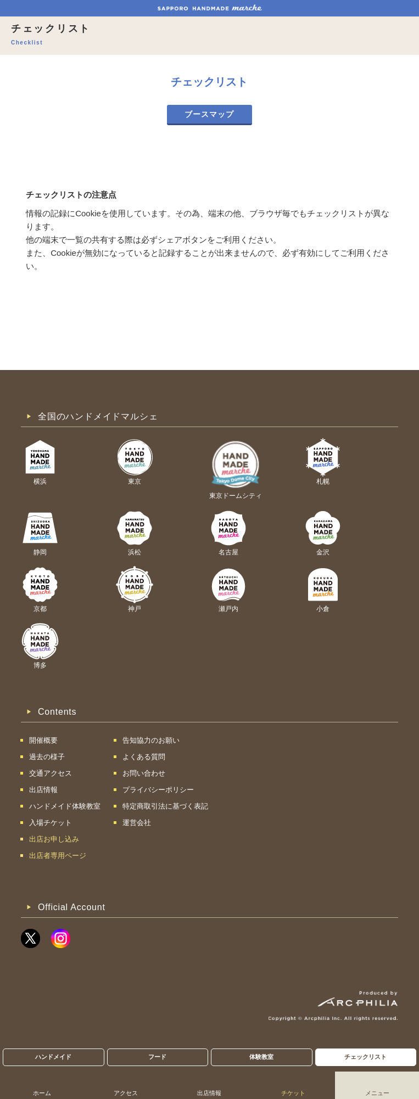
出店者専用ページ (57, 855)
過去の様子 (47, 757)
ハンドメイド (53, 1056)
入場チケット (50, 822)
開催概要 (43, 740)
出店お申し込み (54, 839)
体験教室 (261, 1056)
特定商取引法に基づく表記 (165, 806)
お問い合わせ (143, 773)
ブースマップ (209, 114)
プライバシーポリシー (158, 790)
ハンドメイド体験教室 (64, 806)
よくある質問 (143, 757)
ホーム (42, 1093)
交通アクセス (50, 773)
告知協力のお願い (151, 740)
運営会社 (136, 822)
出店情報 (209, 1093)
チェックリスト (365, 1056)
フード (157, 1056)
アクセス (126, 1093)
